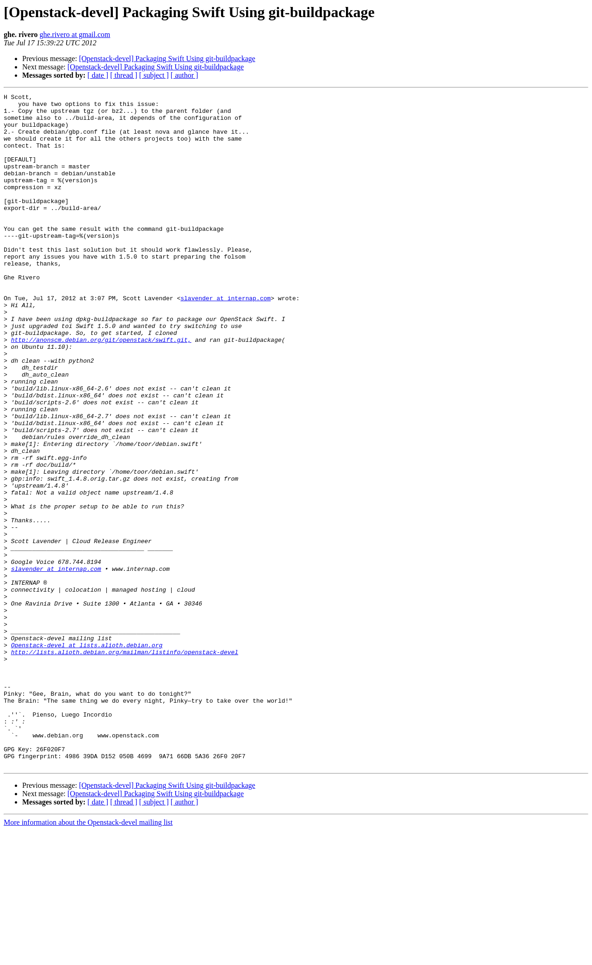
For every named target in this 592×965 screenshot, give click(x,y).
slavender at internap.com (225, 339)
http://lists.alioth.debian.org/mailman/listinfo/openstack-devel (124, 764)
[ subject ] (154, 75)
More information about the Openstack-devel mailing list (88, 957)
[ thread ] (123, 75)
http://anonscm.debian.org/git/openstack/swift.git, (101, 389)
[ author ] (184, 75)
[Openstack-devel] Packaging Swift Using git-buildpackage (167, 58)
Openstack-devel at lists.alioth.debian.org (87, 756)
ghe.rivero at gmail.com (74, 34)
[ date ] (97, 75)
